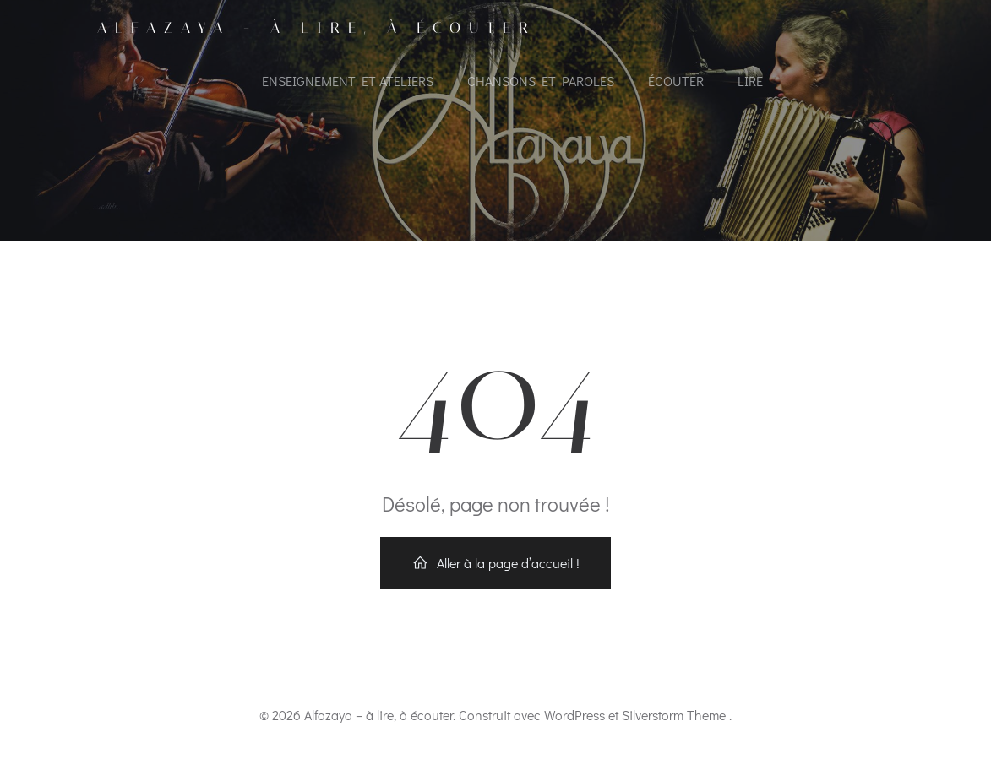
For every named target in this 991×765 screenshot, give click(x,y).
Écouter (676, 81)
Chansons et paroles (540, 81)
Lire (750, 81)
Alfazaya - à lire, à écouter (316, 28)
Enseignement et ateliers (347, 81)
